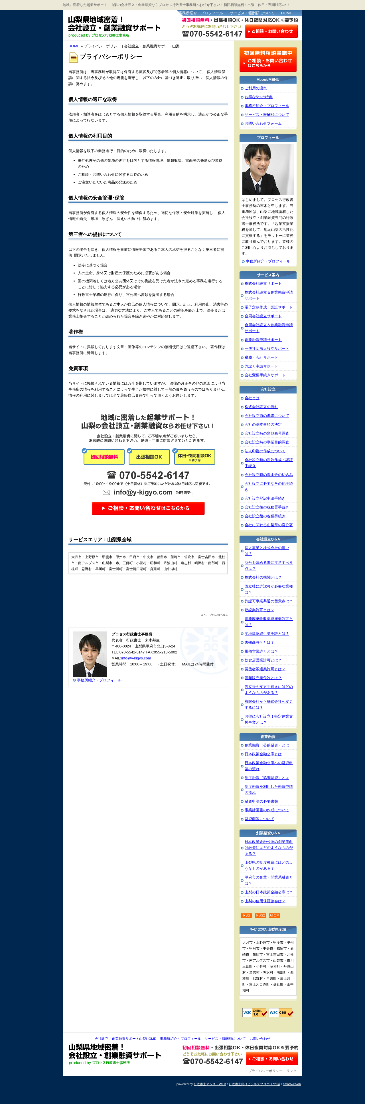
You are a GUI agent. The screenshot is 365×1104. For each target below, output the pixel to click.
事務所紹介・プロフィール (201, 13)
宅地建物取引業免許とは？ (267, 633)
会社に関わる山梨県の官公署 (269, 525)
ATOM (274, 915)
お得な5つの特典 (259, 97)
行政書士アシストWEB (210, 1084)
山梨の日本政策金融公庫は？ (269, 892)
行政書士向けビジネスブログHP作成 (254, 1084)
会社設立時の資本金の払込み (269, 475)
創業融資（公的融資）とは (267, 745)
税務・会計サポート (261, 357)
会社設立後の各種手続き (265, 516)
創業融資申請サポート (263, 340)
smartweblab (292, 1084)
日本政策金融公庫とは (263, 754)
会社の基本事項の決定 (263, 424)
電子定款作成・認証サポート (269, 307)
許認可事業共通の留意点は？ (269, 601)
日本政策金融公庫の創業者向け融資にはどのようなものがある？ (269, 847)
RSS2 (260, 915)
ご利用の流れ (256, 88)
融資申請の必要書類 (261, 801)
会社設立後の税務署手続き (267, 507)
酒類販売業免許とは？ (263, 678)
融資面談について (259, 819)
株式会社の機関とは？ (263, 577)
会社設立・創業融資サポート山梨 (119, 25)
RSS (246, 915)
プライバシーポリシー (265, 1071)
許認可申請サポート (261, 366)
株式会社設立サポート (263, 283)
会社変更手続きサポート (265, 375)
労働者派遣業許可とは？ (265, 669)
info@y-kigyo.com (136, 658)
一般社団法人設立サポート (267, 348)
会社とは (252, 398)
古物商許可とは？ (259, 642)
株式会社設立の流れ (261, 407)
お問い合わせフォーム (263, 123)
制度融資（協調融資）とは (267, 778)
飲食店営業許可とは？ (263, 660)
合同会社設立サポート (263, 316)
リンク (291, 1071)
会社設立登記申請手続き (265, 498)
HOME (286, 13)
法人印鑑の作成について (265, 451)
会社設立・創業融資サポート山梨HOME (125, 1039)
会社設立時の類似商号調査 (267, 433)
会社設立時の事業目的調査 (267, 442)
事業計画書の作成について (267, 810)
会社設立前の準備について (267, 415)
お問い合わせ (260, 1039)
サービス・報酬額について (252, 13)
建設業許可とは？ (259, 610)
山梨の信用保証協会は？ (265, 901)
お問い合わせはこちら (272, 31)
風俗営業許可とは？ (261, 651)
